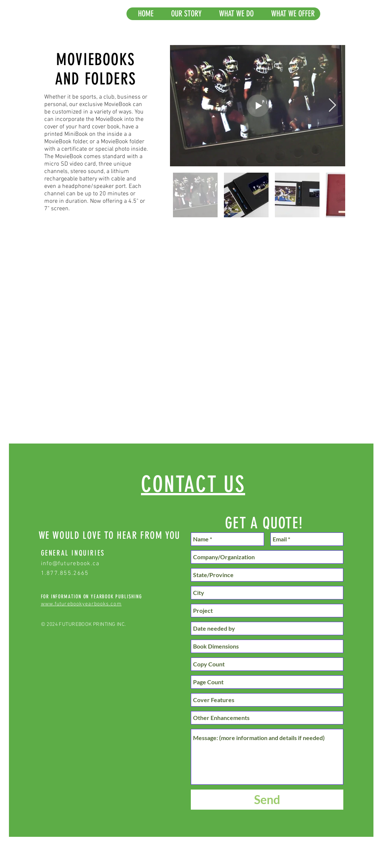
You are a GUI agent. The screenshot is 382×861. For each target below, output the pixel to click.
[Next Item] (332, 105)
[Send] (267, 800)
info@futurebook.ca (70, 563)
